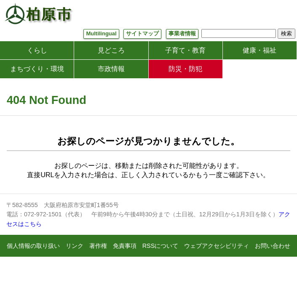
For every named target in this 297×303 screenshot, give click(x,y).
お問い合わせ (272, 245)
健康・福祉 (259, 50)
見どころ (111, 50)
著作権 (98, 245)
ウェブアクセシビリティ (216, 245)
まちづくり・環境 (37, 68)
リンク (74, 245)
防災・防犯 (185, 68)
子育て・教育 (185, 50)
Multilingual (101, 33)
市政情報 (111, 68)
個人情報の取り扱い (33, 245)
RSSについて (160, 245)
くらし (37, 50)
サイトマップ (142, 33)
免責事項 (124, 245)
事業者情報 (182, 33)
